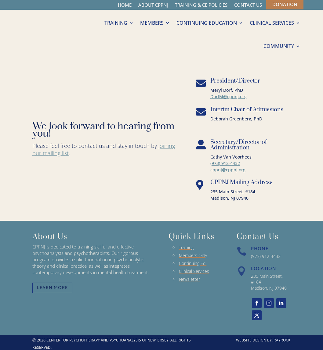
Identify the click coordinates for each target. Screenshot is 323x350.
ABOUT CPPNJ (153, 5)
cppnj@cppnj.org (227, 170)
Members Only (193, 255)
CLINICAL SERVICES (272, 23)
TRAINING (115, 23)
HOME (125, 5)
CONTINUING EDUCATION (206, 23)
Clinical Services (194, 271)
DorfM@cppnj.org (228, 96)
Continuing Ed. (192, 263)
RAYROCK (282, 340)
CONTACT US (248, 5)
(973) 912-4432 (225, 163)
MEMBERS (152, 23)
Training (186, 247)
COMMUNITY (278, 46)
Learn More (52, 287)
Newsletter (189, 279)
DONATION (284, 4)
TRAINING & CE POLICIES (201, 5)
